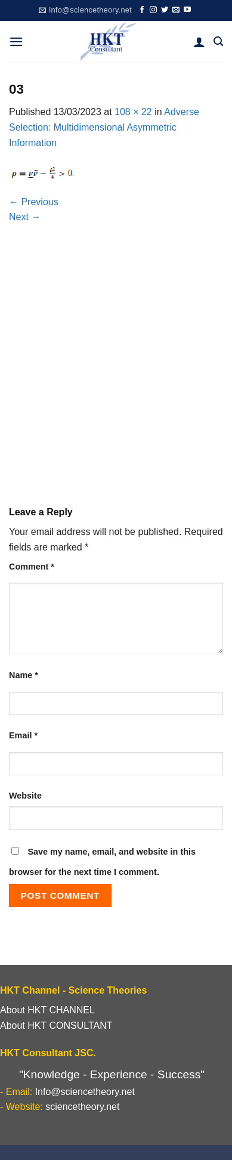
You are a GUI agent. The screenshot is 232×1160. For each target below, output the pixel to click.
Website (25, 795)
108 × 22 (133, 112)
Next (25, 217)
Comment (31, 566)
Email (23, 735)
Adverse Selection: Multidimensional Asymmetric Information (104, 127)
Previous (33, 202)
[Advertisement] (116, 371)
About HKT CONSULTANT (56, 1025)
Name (23, 675)
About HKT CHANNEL (47, 1010)
